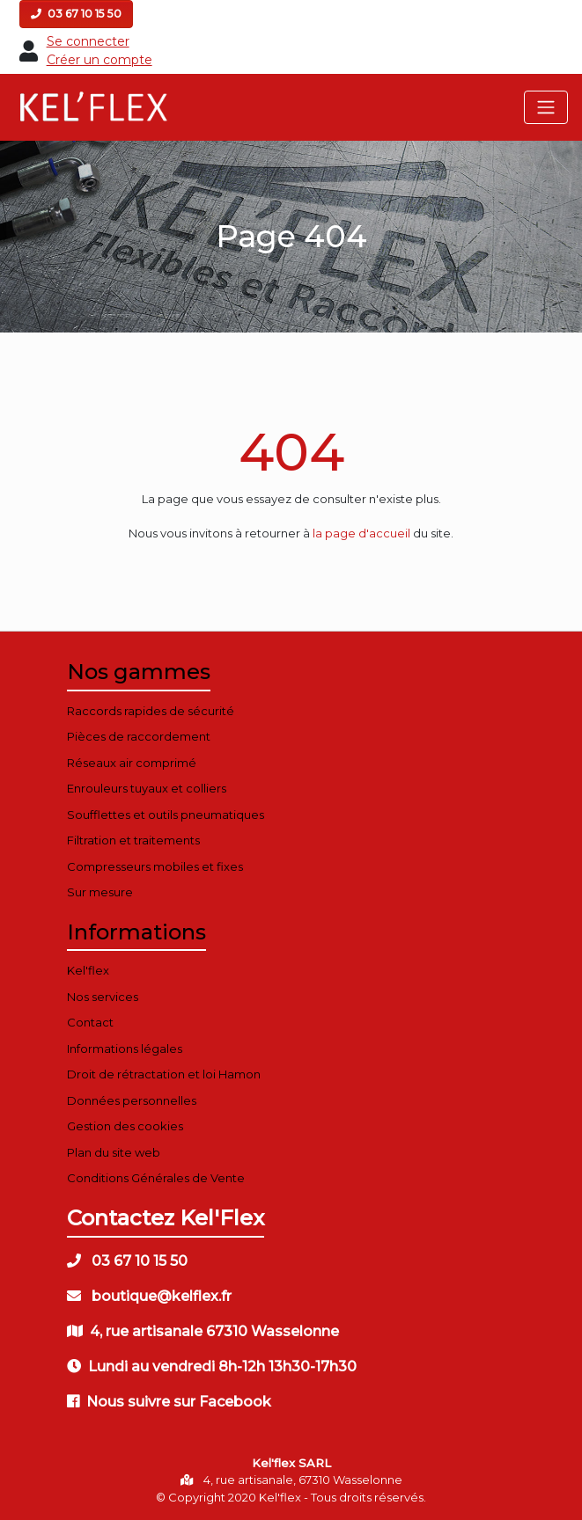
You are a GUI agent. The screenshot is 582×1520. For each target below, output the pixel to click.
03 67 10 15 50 (76, 13)
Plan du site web (113, 1152)
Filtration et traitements (133, 840)
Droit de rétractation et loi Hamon (164, 1074)
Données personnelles (131, 1100)
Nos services (102, 997)
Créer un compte (99, 60)
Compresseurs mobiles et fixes (155, 866)
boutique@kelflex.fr (149, 1296)
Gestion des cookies (125, 1126)
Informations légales (124, 1048)
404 (291, 452)
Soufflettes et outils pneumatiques (165, 815)
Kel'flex (88, 970)
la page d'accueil (361, 533)
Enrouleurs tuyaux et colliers (146, 788)
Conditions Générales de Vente (156, 1178)
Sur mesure (100, 892)
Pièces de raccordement (138, 736)
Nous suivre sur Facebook (169, 1401)
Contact (90, 1022)
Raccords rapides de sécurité (150, 711)
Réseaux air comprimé (131, 763)
